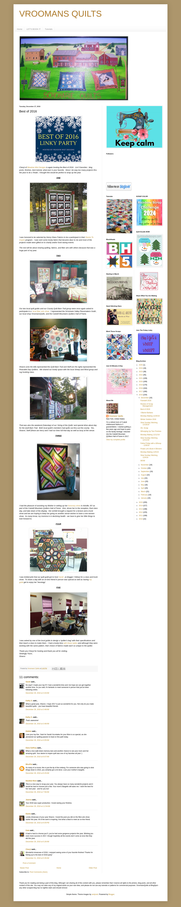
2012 (141, 512)
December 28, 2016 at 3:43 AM (37, 693)
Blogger (111, 894)
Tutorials (48, 29)
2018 (141, 388)
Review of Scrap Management (146, 405)
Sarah (61, 577)
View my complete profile (115, 440)
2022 (141, 375)
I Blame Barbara (146, 413)
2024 (141, 368)
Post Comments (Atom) (38, 872)
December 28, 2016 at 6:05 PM (37, 823)
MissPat (29, 764)
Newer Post (24, 868)
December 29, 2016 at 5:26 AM (37, 842)
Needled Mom (31, 781)
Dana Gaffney (31, 748)
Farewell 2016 (145, 401)
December (145, 398)
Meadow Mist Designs (36, 167)
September (145, 471)
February (144, 495)
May (143, 485)
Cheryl (28, 849)
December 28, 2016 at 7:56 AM (37, 792)
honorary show (74, 506)
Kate (27, 830)
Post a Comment (29, 863)
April (143, 488)
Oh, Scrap (144, 428)
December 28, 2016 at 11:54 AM (38, 806)
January (144, 498)
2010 (141, 519)
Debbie (28, 731)
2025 (141, 365)
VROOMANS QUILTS (60, 13)
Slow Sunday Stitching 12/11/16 (148, 439)
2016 (141, 395)
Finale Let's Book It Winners (151, 449)
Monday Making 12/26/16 (150, 416)
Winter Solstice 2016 (148, 419)
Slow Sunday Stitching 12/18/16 (148, 424)
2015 (141, 502)
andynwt (95, 894)
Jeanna (28, 800)
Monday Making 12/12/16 (150, 435)
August (144, 475)
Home (19, 29)
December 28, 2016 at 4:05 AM (37, 740)
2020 (141, 382)
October (144, 468)
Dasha (28, 814)
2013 (141, 509)
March (143, 492)
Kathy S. (29, 701)
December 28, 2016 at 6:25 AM (37, 773)
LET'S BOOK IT (33, 29)
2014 (141, 506)
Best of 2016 (145, 409)
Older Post (93, 868)
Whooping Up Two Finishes (150, 431)
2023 (141, 372)
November (145, 465)
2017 (141, 391)
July (142, 478)
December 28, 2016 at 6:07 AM (37, 757)
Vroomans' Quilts (116, 416)
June (143, 481)
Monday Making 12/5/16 (149, 452)
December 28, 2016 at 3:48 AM (37, 709)
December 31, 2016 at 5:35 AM (37, 858)
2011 (141, 516)
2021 (141, 378)
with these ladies (71, 643)
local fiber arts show (40, 311)
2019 (141, 385)
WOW (142, 461)
